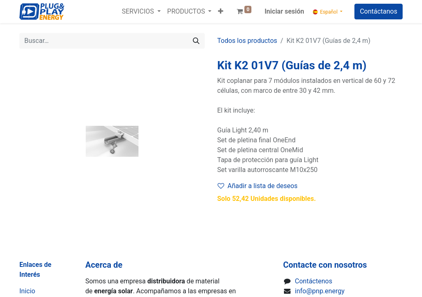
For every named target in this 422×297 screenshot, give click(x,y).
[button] (221, 11)
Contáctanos (378, 11)
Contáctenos (314, 281)
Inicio (27, 291)
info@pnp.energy (320, 291)
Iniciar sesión (284, 11)
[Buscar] (196, 41)
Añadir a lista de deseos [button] (258, 186)
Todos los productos (247, 41)
